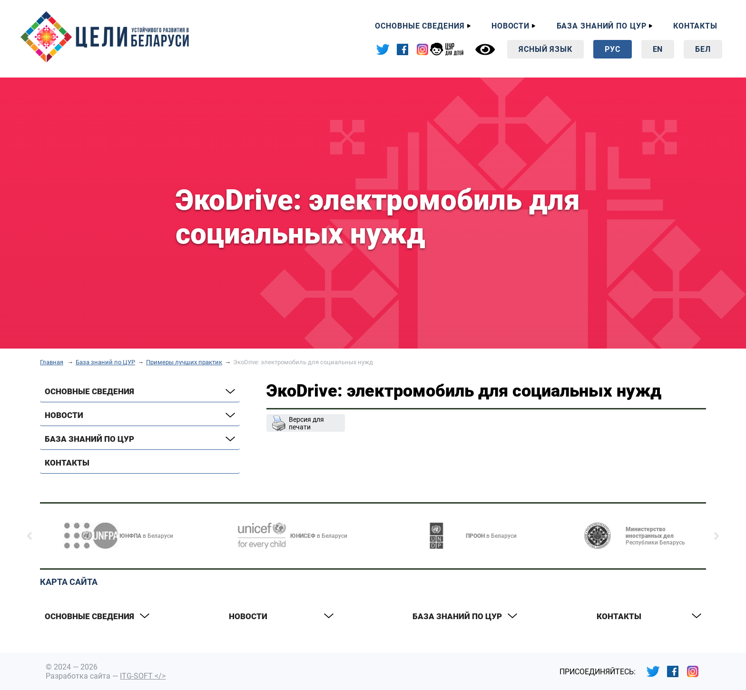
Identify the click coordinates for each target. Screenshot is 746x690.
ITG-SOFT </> (143, 675)
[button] (29, 535)
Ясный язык (545, 49)
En (658, 49)
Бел (703, 49)
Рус (612, 49)
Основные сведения (419, 25)
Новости (510, 25)
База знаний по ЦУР (602, 25)
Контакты (695, 25)
